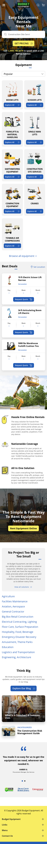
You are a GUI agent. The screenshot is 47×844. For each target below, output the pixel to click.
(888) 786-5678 (15, 50)
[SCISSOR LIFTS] (34, 94)
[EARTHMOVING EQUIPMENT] (12, 165)
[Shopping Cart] (43, 5)
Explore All (12, 104)
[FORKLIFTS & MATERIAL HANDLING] (12, 129)
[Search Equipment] (38, 5)
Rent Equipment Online (23, 528)
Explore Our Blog (24, 688)
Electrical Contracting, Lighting (19, 621)
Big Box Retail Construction (17, 616)
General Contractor (13, 611)
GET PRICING (24, 43)
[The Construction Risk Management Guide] (23, 731)
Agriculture (8, 596)
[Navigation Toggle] (4, 5)
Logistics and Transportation (18, 652)
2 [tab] (24, 781)
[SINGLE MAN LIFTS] (34, 129)
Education (7, 647)
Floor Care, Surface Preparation (20, 626)
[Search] (23, 34)
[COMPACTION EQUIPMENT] (12, 200)
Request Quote (23, 299)
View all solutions (23, 587)
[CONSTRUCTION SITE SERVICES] (34, 165)
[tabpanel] (23, 762)
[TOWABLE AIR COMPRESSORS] (12, 234)
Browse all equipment (23, 256)
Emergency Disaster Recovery (19, 637)
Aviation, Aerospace (13, 606)
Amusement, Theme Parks (17, 642)
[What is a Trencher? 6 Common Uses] (23, 708)
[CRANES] (34, 200)
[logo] (23, 5)
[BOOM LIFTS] (12, 94)
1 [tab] (22, 781)
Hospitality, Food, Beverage (17, 632)
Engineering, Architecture (16, 657)
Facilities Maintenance (14, 601)
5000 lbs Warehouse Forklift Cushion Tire (28, 344)
